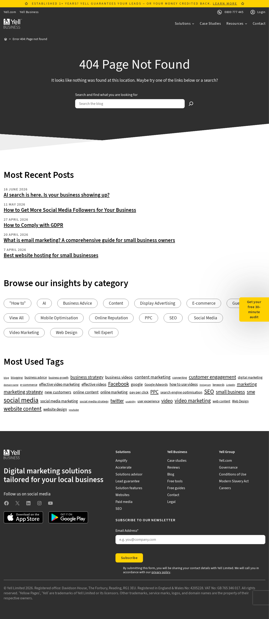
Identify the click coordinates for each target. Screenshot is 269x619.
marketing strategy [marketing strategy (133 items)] (23, 392)
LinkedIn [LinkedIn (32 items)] (230, 385)
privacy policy (160, 572)
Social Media (205, 318)
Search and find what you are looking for (106, 94)
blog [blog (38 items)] (6, 378)
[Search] (191, 103)
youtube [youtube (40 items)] (74, 410)
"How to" (17, 303)
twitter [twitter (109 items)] (117, 401)
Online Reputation (111, 318)
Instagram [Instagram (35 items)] (205, 385)
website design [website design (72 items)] (55, 409)
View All (16, 318)
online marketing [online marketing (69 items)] (114, 392)
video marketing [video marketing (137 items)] (193, 401)
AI (44, 303)
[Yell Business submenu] (190, 451)
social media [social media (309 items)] (21, 400)
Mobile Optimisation (59, 318)
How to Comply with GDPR (33, 225)
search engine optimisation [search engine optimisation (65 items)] (181, 392)
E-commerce (203, 303)
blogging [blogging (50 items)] (17, 377)
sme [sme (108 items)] (251, 392)
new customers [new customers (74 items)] (58, 392)
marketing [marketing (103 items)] (247, 384)
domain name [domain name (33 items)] (11, 385)
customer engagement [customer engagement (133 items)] (212, 377)
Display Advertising (157, 303)
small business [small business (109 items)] (230, 392)
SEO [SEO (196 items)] (209, 392)
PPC (148, 318)
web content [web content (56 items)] (221, 401)
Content (116, 303)
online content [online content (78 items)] (86, 392)
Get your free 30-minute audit (254, 309)
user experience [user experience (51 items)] (148, 401)
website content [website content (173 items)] (22, 409)
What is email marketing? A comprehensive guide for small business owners (89, 240)
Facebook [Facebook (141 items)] (118, 384)
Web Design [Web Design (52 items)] (240, 401)
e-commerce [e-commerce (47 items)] (28, 385)
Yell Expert (103, 333)
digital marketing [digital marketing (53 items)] (250, 377)
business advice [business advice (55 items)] (36, 377)
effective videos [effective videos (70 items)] (94, 384)
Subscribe (129, 557)
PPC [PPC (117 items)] (154, 392)
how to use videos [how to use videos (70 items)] (184, 384)
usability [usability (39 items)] (131, 402)
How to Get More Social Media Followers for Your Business (70, 210)
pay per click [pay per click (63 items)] (138, 392)
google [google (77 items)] (137, 384)
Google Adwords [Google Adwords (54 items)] (156, 385)
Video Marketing (24, 333)
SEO (173, 318)
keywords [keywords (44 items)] (218, 385)
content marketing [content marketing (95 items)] (152, 377)
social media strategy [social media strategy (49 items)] (94, 401)
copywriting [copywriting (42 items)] (179, 378)
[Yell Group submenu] (242, 451)
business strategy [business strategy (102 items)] (86, 377)
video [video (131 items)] (167, 401)
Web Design (66, 333)
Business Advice (77, 303)
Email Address (127, 530)
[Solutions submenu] (185, 23)
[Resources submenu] (236, 23)
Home (5, 39)
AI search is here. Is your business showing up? (57, 195)
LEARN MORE (225, 3)
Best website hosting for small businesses (51, 255)
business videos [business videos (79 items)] (119, 377)
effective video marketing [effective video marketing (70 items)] (59, 384)
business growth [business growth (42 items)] (59, 378)
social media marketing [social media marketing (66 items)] (59, 401)
